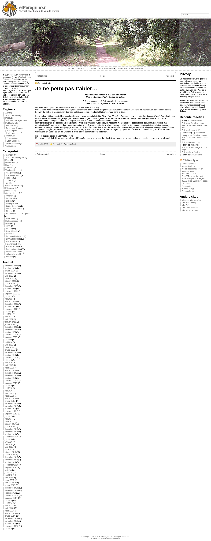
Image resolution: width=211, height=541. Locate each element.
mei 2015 (8, 475)
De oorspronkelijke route (16, 120)
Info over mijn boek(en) (191, 200)
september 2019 (12, 358)
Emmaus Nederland (14, 236)
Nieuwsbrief (10, 163)
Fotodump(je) (43, 76)
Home (102, 76)
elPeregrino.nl (33, 7)
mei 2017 (8, 419)
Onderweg (10, 136)
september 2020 (12, 335)
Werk (7, 223)
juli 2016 (8, 439)
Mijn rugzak (12, 131)
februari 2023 (10, 281)
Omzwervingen (11, 193)
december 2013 (11, 518)
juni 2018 (8, 388)
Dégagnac (10, 203)
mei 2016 (8, 444)
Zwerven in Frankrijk (13, 143)
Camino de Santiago (13, 115)
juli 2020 (8, 340)
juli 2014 (8, 501)
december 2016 (11, 429)
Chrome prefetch (189, 164)
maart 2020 (9, 347)
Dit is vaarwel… (197, 121)
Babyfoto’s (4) (194, 142)
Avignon (9, 196)
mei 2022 (8, 299)
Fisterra (6, 79)
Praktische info (11, 123)
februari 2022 (10, 301)
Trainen (9, 178)
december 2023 (11, 273)
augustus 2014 (11, 498)
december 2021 (11, 304)
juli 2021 (8, 312)
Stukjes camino (11, 221)
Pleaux (9, 211)
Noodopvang (10, 191)
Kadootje (170, 76)
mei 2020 (8, 342)
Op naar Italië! (194, 130)
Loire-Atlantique (12, 97)
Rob (183, 123)
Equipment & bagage (15, 128)
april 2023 (9, 276)
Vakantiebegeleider (14, 254)
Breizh (9, 201)
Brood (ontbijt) (188, 189)
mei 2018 (8, 391)
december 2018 (11, 373)
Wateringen (23, 75)
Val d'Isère (10, 218)
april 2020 (9, 345)
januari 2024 (10, 271)
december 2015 (11, 457)
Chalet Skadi (11, 231)
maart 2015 (9, 480)
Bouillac (9, 198)
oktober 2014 (10, 493)
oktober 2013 (10, 523)
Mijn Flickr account (189, 208)
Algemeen (9, 155)
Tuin (6, 183)
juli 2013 (8, 529)
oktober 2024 (10, 268)
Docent (9, 234)
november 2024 (11, 266)
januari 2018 (10, 401)
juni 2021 (8, 314)
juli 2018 (8, 386)
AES (8, 226)
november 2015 (11, 460)
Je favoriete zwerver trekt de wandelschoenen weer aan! (195, 125)
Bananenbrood (188, 191)
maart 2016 (9, 449)
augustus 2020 (11, 337)
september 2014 (12, 495)
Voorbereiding (12, 125)
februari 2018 (10, 398)
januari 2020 (10, 350)
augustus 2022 (11, 294)
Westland (22, 77)
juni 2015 (8, 472)
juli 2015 (8, 470)
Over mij (8, 113)
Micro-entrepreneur (14, 252)
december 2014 (11, 488)
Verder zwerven (11, 185)
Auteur (9, 229)
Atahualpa (116, 538)
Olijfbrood (186, 183)
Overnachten (12, 138)
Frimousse (9, 188)
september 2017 (12, 411)
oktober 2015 (10, 462)
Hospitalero (11, 241)
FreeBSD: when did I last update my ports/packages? (193, 177)
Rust (7, 165)
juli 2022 (8, 296)
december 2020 (11, 327)
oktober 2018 (10, 378)
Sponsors (9, 168)
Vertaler (9, 257)
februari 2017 (10, 424)
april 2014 (9, 508)
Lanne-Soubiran (13, 206)
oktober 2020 (10, 332)
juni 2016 (8, 442)
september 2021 (12, 309)
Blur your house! (189, 174)
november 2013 (11, 521)
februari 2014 (10, 513)
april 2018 (9, 393)
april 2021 (9, 319)
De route (9, 118)
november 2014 (11, 490)
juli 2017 (8, 416)
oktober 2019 (10, 355)
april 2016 (9, 447)
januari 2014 (10, 516)
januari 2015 (10, 485)
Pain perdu (186, 186)
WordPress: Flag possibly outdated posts (192, 170)
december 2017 (11, 403)
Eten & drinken (13, 141)
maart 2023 (9, 278)
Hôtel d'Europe (12, 246)
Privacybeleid (10, 146)
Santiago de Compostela (16, 81)
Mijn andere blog (189, 203)
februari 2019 (10, 370)
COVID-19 (9, 180)
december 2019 (11, 352)
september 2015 (12, 465)
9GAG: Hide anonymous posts (194, 181)
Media (8, 160)
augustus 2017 (11, 414)
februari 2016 (10, 452)
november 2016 (11, 432)
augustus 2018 (11, 383)
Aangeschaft (11, 173)
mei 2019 (8, 363)
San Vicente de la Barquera (18, 214)
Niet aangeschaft (15, 133)
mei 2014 (8, 506)
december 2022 (11, 286)
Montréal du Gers (13, 208)
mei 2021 (8, 317)
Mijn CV (185, 205)
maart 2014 (9, 511)
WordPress (105, 538)
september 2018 (12, 380)
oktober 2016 (10, 434)
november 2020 (11, 329)
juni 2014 (8, 503)
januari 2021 (10, 324)
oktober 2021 (10, 306)
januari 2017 (10, 426)
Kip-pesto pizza (188, 166)
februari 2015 (10, 483)
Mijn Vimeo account (190, 210)
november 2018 (11, 375)
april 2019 (9, 365)
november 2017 (11, 406)
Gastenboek (12, 244)
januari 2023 (10, 283)
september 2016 (12, 437)
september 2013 (12, 526)
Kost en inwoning (13, 249)
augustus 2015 (11, 467)
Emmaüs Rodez (13, 239)
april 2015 (9, 478)
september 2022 (12, 291)
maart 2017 (9, 421)
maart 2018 (9, 396)
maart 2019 (9, 368)
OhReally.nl (191, 160)
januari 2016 (10, 455)
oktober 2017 (10, 409)
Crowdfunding (194, 152)
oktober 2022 (10, 289)
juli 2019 (8, 360)
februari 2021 (10, 322)
